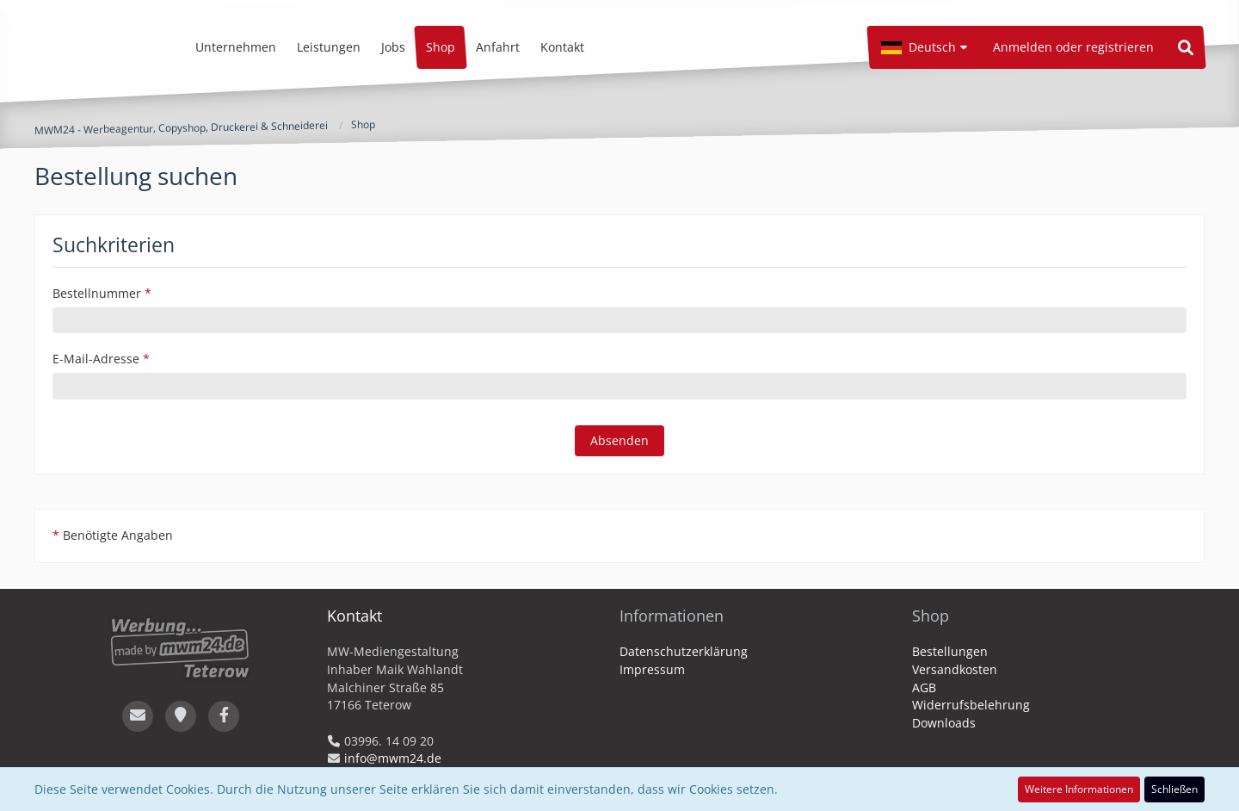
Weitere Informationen (1079, 789)
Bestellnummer (96, 293)
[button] (924, 47)
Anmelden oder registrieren (1073, 47)
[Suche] (1186, 47)
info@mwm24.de (392, 758)
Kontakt (354, 615)
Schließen (1174, 789)
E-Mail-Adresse (95, 358)
